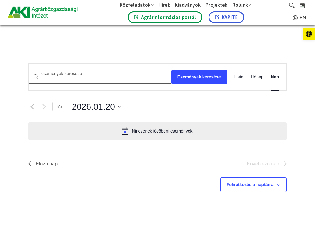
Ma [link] (59, 106)
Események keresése (199, 76)
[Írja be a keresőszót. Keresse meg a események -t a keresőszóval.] (100, 74)
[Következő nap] (44, 106)
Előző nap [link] (43, 163)
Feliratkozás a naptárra (250, 184)
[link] (309, 34)
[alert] (157, 131)
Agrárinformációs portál (165, 17)
